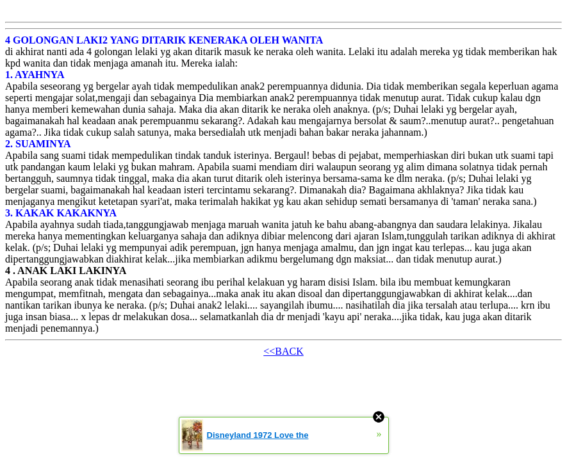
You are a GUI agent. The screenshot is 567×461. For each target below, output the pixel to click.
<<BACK (283, 351)
